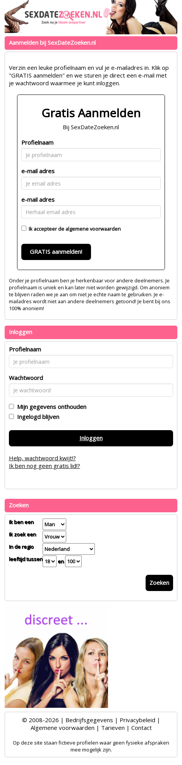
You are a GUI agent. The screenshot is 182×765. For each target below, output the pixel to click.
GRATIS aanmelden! (56, 251)
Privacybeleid (137, 720)
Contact (141, 727)
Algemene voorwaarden (62, 727)
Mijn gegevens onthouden (50, 406)
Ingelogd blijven (36, 416)
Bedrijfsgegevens (89, 720)
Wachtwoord (26, 378)
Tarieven (113, 727)
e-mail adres (38, 171)
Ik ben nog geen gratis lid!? (44, 465)
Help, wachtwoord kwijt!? (42, 458)
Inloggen (91, 438)
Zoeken (159, 582)
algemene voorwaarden (93, 228)
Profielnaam (37, 142)
